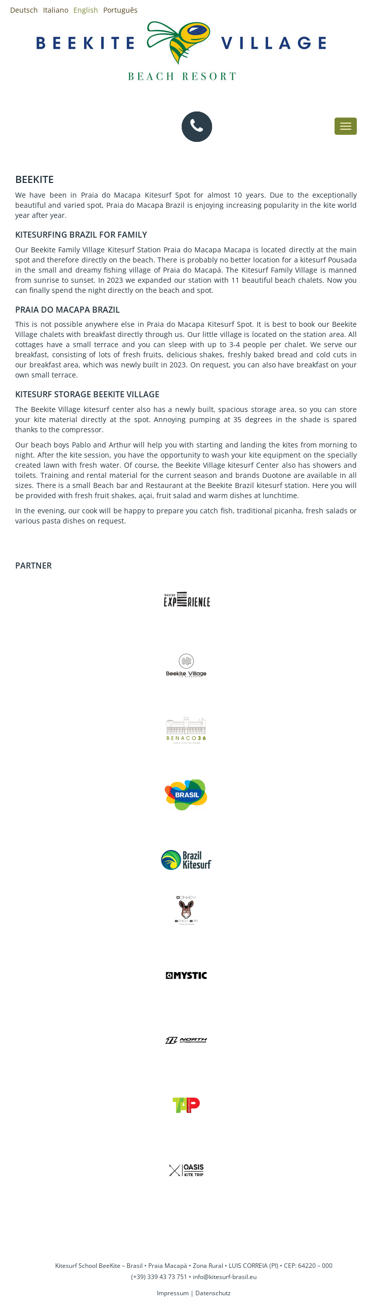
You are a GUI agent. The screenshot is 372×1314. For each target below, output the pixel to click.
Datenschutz (213, 1293)
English (85, 10)
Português (120, 10)
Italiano (55, 10)
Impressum (173, 1293)
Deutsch (24, 10)
